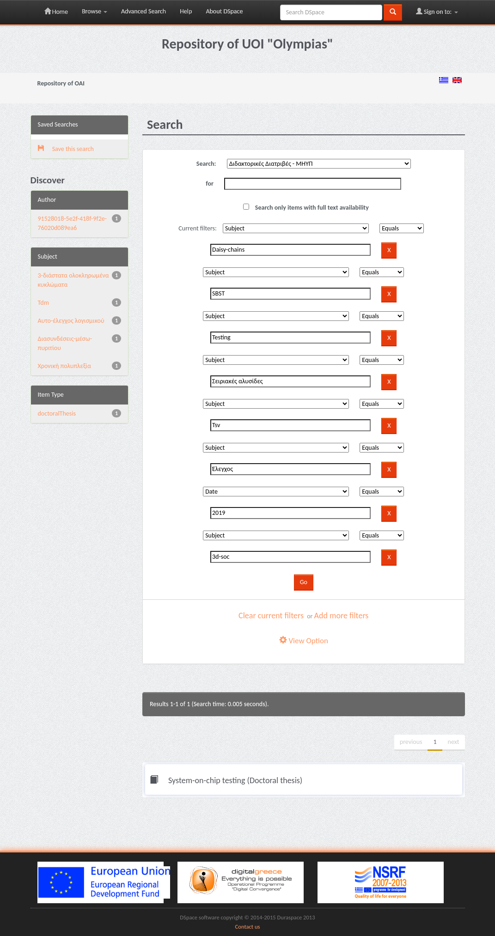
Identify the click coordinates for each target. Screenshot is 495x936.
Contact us (247, 926)
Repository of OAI (61, 83)
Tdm (43, 303)
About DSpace (224, 11)
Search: (206, 164)
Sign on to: (437, 11)
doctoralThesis (57, 413)
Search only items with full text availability (306, 207)
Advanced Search (143, 11)
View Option (303, 641)
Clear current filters (271, 615)
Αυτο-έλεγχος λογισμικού (71, 321)
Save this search (66, 149)
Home (56, 11)
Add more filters (341, 615)
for (210, 183)
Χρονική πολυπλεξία (64, 366)
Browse (94, 11)
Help (186, 11)
